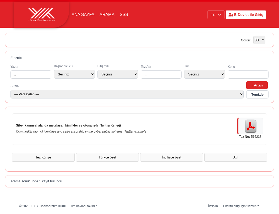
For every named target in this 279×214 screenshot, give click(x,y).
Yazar (30, 72)
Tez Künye (43, 157)
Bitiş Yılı (117, 71)
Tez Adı (161, 72)
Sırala (127, 91)
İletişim (213, 206)
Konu (248, 72)
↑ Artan (257, 85)
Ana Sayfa (83, 14)
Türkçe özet (107, 157)
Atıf (235, 157)
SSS (124, 14)
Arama (107, 14)
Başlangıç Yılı (74, 71)
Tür (204, 71)
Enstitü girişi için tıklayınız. (241, 206)
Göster (245, 40)
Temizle (257, 94)
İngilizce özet (171, 157)
